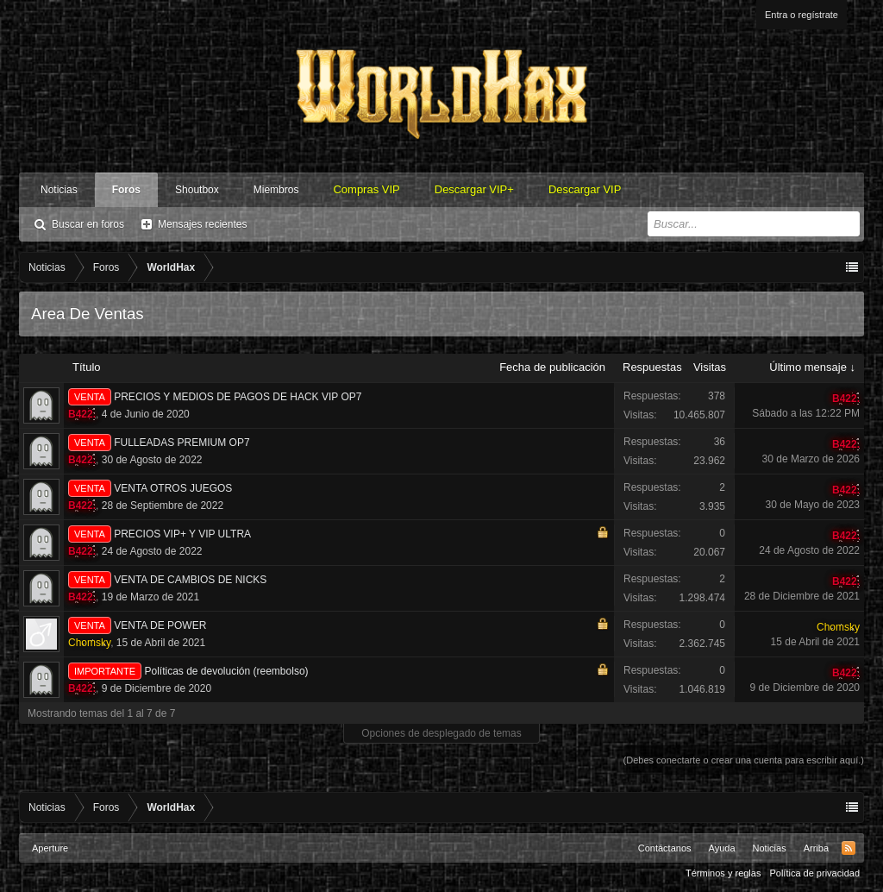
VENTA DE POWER (160, 625)
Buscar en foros (88, 224)
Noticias (59, 190)
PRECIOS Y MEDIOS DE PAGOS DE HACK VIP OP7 (237, 397)
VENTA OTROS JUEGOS (173, 488)
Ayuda (722, 848)
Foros (126, 190)
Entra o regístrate (801, 14)
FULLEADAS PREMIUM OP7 (181, 443)
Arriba (816, 848)
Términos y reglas (723, 873)
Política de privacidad (814, 873)
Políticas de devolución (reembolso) (226, 671)
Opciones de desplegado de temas (441, 733)
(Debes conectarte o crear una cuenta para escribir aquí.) (743, 760)
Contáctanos (665, 848)
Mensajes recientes (202, 224)
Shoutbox (197, 190)
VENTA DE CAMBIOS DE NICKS (190, 580)
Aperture (50, 848)
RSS (848, 848)
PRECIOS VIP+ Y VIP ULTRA (182, 534)
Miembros (276, 190)
